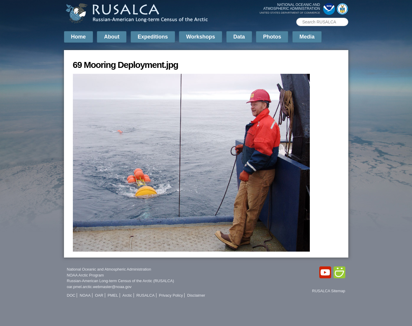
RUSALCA (145, 295)
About (111, 37)
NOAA (85, 295)
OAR (99, 295)
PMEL (113, 295)
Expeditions (153, 37)
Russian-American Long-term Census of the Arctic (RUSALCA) (120, 281)
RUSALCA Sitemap (328, 291)
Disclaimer (196, 295)
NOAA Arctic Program (85, 275)
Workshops (200, 37)
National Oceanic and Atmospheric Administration (109, 269)
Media (307, 37)
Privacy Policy (171, 295)
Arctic (127, 295)
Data (239, 37)
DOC (71, 295)
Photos (272, 37)
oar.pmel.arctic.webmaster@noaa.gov (99, 287)
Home (78, 37)
